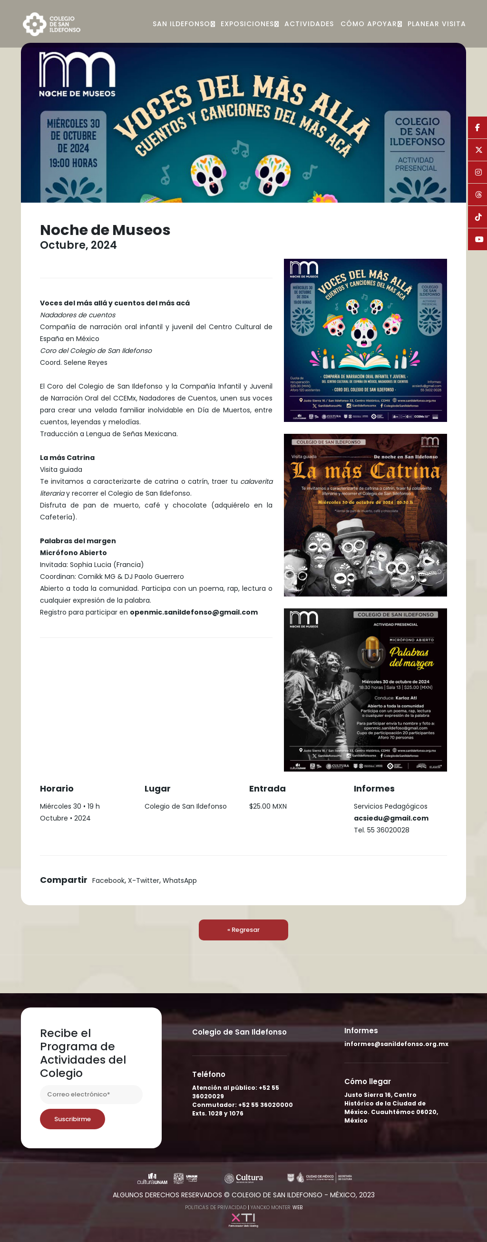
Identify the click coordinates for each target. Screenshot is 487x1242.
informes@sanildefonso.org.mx (396, 1044)
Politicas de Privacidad (215, 1207)
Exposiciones (247, 24)
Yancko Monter (271, 1207)
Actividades (309, 24)
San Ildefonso (181, 24)
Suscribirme (72, 1119)
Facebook (108, 880)
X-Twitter (143, 880)
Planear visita (437, 24)
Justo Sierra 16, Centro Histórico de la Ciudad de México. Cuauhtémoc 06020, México (391, 1108)
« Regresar (243, 929)
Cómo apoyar (369, 24)
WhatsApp (180, 880)
